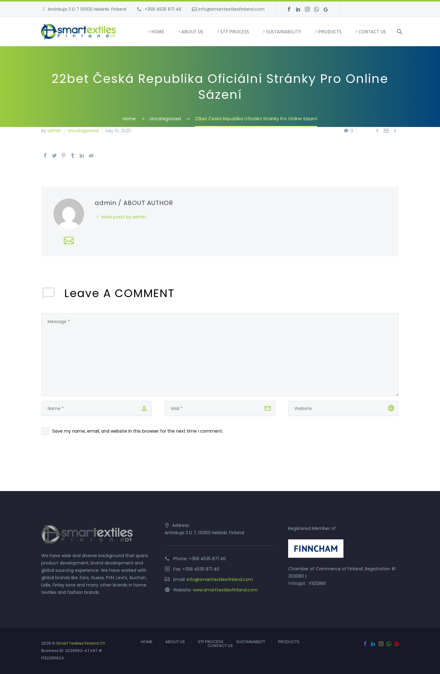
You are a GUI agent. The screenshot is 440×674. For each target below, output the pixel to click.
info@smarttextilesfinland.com (231, 9)
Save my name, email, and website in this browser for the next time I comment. (137, 431)
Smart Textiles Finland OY (80, 643)
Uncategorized (83, 131)
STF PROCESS (234, 31)
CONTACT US (372, 31)
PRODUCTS (330, 31)
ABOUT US (192, 31)
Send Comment (74, 469)
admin (54, 131)
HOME (157, 31)
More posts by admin (123, 217)
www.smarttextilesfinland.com (225, 590)
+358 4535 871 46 (162, 9)
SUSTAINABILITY (283, 31)
